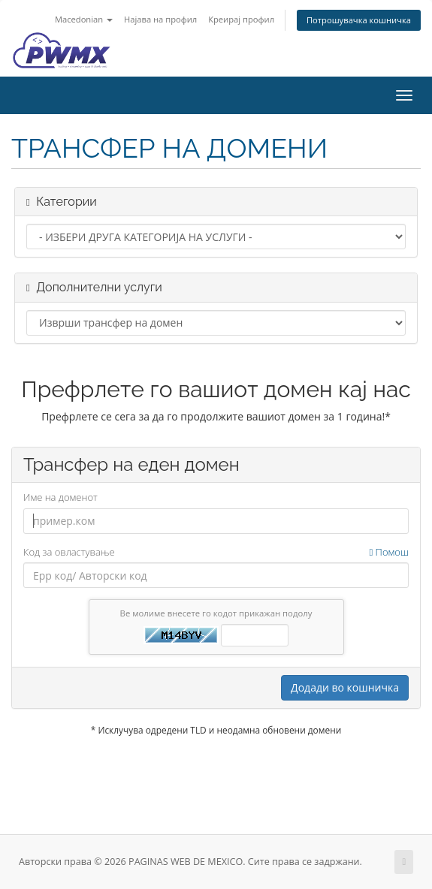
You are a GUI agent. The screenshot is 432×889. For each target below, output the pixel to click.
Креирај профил (241, 19)
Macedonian (84, 19)
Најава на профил (160, 19)
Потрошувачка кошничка (359, 20)
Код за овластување (216, 552)
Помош (389, 552)
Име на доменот (60, 497)
